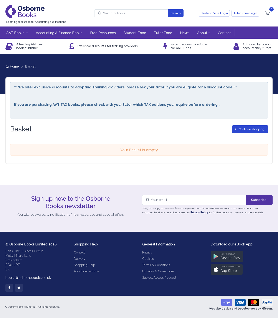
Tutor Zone (163, 33)
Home (12, 66)
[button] (227, 256)
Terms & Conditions (156, 265)
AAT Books (15, 33)
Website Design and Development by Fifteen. (241, 308)
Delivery (79, 258)
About (202, 33)
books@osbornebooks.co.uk (28, 278)
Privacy (147, 252)
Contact (224, 33)
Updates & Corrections (158, 271)
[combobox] (131, 13)
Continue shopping (249, 129)
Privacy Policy (199, 212)
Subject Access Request (159, 277)
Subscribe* (259, 200)
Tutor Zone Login (245, 13)
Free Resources (103, 33)
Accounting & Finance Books (59, 33)
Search (176, 13)
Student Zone (135, 33)
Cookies (148, 258)
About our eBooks (86, 271)
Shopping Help (84, 265)
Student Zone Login (214, 13)
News (184, 33)
